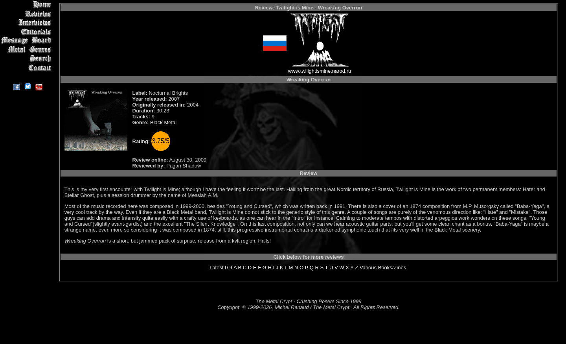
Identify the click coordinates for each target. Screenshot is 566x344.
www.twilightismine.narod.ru (319, 71)
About (27, 76)
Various (368, 267)
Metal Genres (27, 49)
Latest (216, 267)
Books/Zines (392, 267)
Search (27, 58)
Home (27, 4)
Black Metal (163, 122)
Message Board (27, 40)
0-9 (228, 267)
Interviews (27, 22)
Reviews (27, 13)
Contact (27, 67)
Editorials (27, 31)
